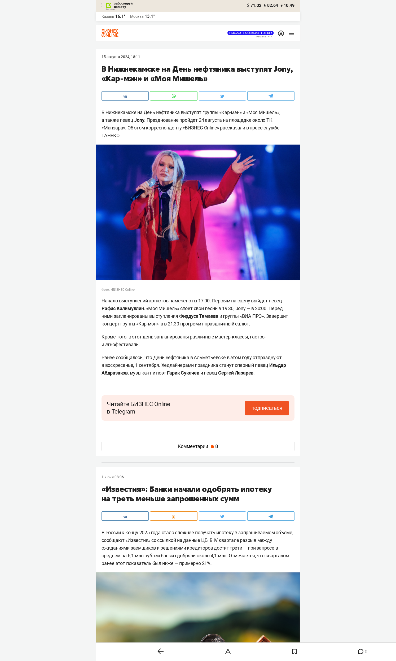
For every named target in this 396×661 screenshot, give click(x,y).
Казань (108, 16)
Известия (137, 540)
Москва (137, 16)
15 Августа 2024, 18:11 (121, 57)
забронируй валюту (123, 5)
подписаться (267, 408)
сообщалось (129, 357)
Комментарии (198, 446)
